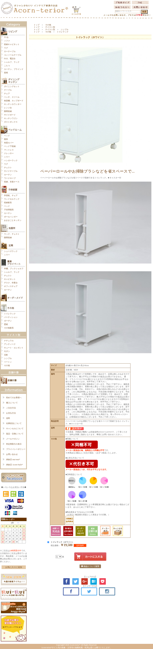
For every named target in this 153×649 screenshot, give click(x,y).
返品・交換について (15, 434)
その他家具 (9, 328)
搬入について (12, 403)
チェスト (8, 167)
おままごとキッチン (12, 220)
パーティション (11, 317)
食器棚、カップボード (13, 101)
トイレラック (10, 314)
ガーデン (8, 321)
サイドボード (10, 115)
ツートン (8, 362)
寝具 (6, 139)
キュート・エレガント (13, 348)
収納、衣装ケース (11, 182)
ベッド (7, 136)
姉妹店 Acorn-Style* (14, 465)
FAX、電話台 (9, 58)
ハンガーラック (11, 160)
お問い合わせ (12, 454)
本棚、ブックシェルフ (13, 268)
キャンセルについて (15, 428)
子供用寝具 (9, 210)
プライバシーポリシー (15, 449)
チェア (7, 93)
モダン (7, 351)
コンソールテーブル (12, 55)
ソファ (7, 41)
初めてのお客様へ (14, 397)
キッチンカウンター (12, 104)
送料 (8, 418)
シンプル (8, 358)
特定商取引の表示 (14, 444)
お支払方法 (11, 413)
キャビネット (10, 279)
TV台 (6, 37)
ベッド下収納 (10, 146)
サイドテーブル (11, 171)
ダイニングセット (11, 86)
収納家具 (8, 202)
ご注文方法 (11, 408)
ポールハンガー (11, 217)
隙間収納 (8, 111)
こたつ (7, 66)
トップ (36, 25)
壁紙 (6, 324)
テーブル (8, 90)
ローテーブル (10, 51)
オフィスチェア (11, 286)
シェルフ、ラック (11, 62)
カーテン (8, 175)
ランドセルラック (11, 199)
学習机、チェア (11, 195)
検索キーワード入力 (123, 11)
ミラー (7, 157)
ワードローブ (10, 178)
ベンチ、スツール (11, 97)
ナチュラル (9, 340)
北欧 (6, 355)
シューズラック (11, 251)
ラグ (6, 48)
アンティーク (10, 344)
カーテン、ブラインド (13, 69)
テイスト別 (50, 27)
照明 (6, 73)
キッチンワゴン (11, 118)
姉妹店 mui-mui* (13, 459)
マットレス (9, 150)
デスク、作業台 (11, 283)
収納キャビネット (11, 44)
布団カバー (9, 143)
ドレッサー (9, 153)
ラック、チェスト (11, 234)
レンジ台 (8, 108)
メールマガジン (13, 439)
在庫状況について (14, 423)
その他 (7, 365)
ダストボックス (11, 122)
